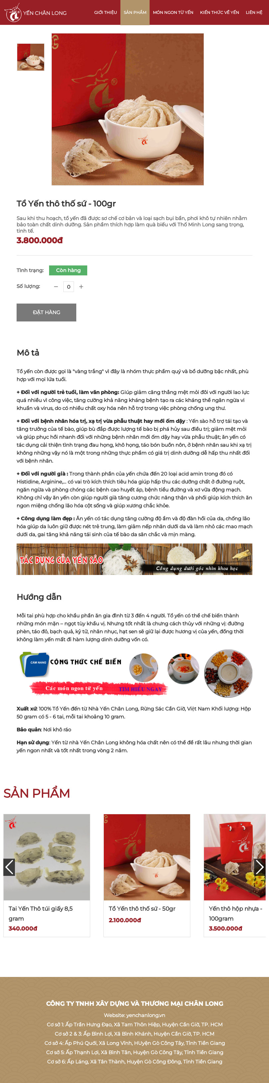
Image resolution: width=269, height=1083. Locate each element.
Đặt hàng (46, 312)
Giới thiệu (105, 12)
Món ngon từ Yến (173, 12)
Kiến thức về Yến (219, 12)
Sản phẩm (135, 12)
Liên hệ (254, 12)
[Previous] (9, 867)
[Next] (260, 867)
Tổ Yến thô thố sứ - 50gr (142, 908)
